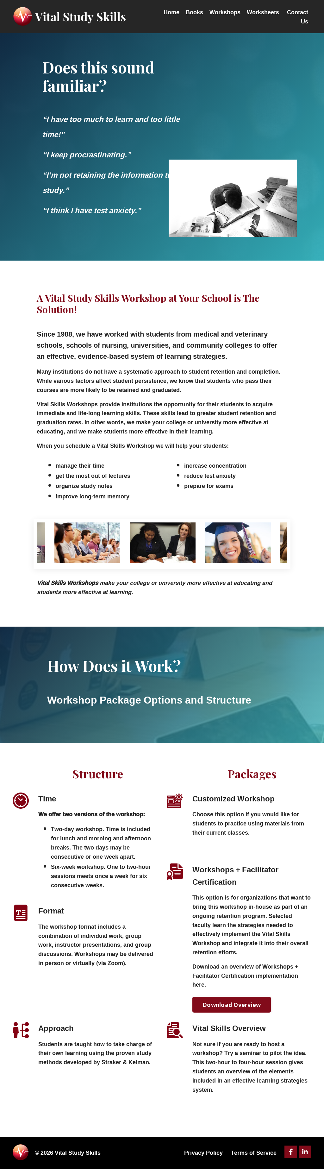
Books (194, 12)
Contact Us (297, 16)
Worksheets (263, 12)
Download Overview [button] (231, 1005)
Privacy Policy (203, 1153)
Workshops (224, 12)
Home (171, 12)
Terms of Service (254, 1153)
